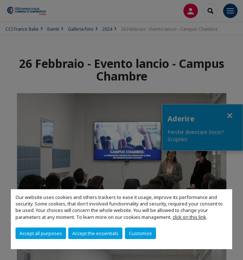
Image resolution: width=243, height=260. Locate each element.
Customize (140, 233)
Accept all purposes (40, 233)
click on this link (189, 217)
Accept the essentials (95, 233)
